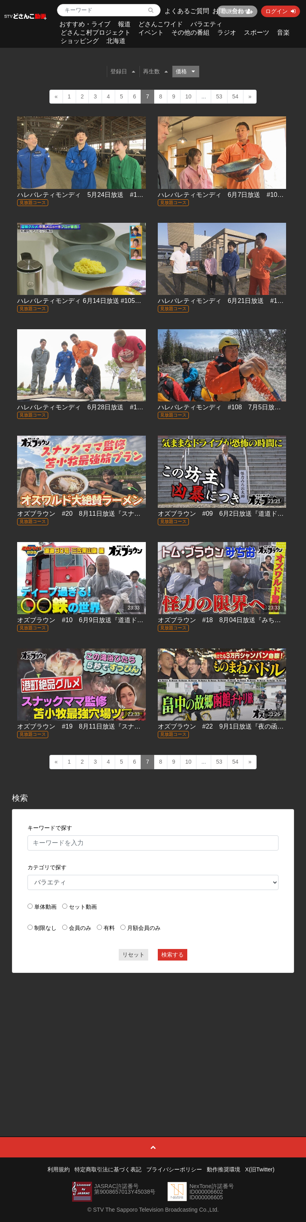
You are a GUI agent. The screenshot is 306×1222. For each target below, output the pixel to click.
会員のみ (80, 928)
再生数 (155, 71)
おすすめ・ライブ (84, 24)
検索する (172, 954)
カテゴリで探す (47, 867)
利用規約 (58, 1169)
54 (235, 96)
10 (188, 96)
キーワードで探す (49, 828)
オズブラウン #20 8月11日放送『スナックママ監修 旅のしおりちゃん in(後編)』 (136, 513)
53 (219, 96)
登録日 (122, 71)
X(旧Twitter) (260, 1169)
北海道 (116, 40)
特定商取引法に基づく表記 (108, 1169)
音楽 (283, 32)
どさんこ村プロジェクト (96, 32)
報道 (124, 24)
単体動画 (45, 907)
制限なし (45, 928)
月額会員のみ (144, 928)
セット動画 (83, 907)
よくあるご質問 (187, 11)
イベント (151, 32)
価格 (185, 71)
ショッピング (80, 40)
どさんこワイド (160, 24)
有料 (109, 928)
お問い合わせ (231, 11)
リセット (133, 954)
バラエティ (206, 24)
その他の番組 (190, 32)
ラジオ (226, 32)
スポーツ (256, 32)
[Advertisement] (153, 1036)
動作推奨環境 (223, 1169)
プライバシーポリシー (174, 1169)
